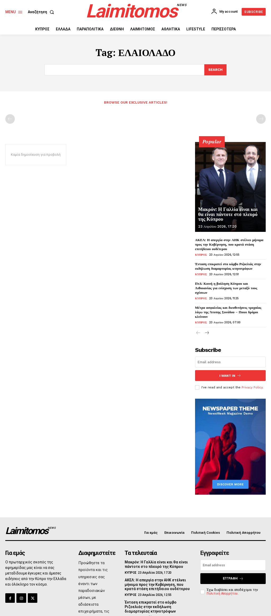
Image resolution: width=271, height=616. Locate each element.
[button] (42, 11)
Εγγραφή (233, 574)
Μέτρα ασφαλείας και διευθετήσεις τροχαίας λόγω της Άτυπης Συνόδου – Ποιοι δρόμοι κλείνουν (228, 307)
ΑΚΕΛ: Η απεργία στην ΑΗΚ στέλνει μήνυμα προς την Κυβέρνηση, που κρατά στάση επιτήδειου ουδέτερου (229, 244)
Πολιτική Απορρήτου (222, 589)
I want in (230, 371)
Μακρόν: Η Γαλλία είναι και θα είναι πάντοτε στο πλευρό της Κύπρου (230, 214)
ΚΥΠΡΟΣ (201, 254)
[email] (230, 357)
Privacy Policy (252, 382)
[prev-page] (10, 119)
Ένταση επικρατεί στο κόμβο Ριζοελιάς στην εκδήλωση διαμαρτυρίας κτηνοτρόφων (228, 266)
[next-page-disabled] (261, 119)
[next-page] (207, 328)
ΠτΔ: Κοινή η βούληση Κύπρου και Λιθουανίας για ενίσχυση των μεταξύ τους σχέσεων (230, 285)
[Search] (215, 69)
